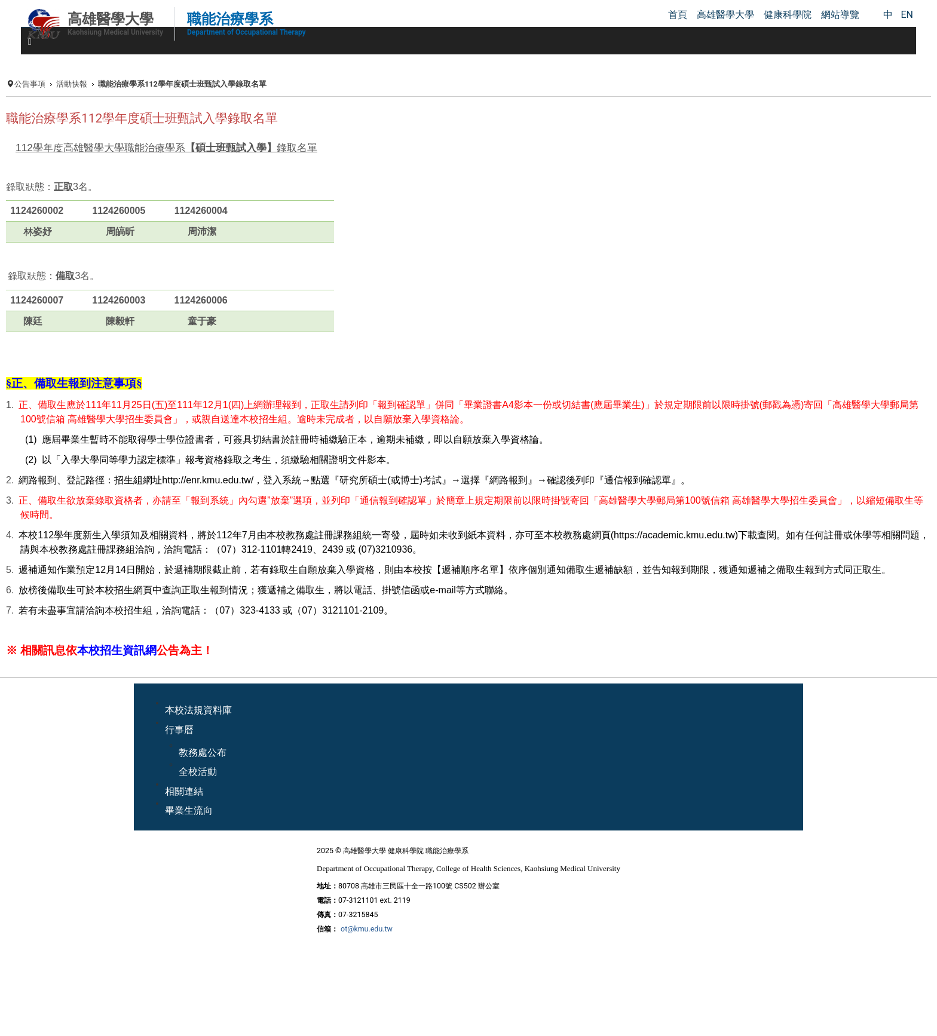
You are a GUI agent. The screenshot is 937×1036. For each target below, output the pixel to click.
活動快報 (71, 83)
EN (907, 14)
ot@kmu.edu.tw (367, 928)
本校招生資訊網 (117, 650)
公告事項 (29, 83)
